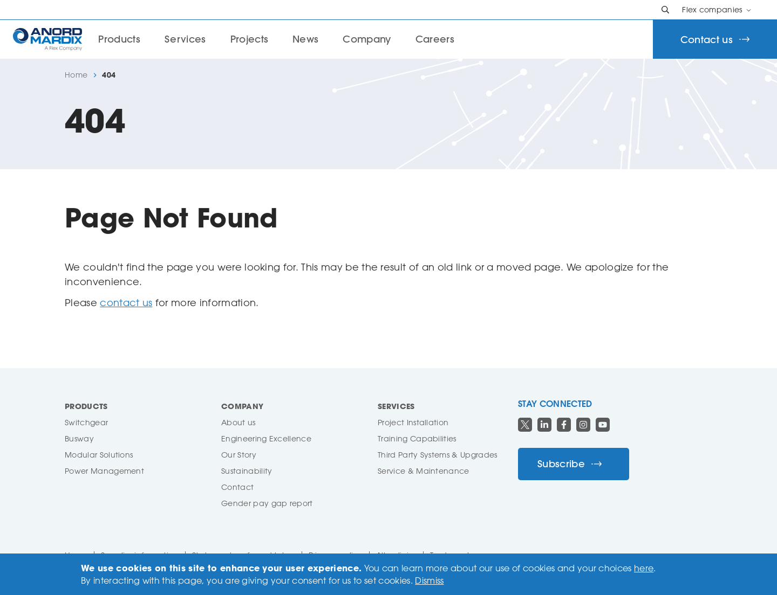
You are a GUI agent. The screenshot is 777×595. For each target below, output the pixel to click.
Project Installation (413, 422)
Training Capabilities (417, 438)
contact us (126, 302)
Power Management (104, 470)
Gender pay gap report (267, 503)
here (643, 568)
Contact (237, 487)
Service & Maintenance (423, 470)
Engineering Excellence (266, 438)
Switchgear (86, 422)
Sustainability (246, 470)
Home (76, 75)
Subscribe (569, 464)
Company (367, 39)
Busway (79, 438)
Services (185, 39)
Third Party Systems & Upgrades (437, 454)
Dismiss (429, 580)
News (305, 39)
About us (238, 422)
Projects (249, 39)
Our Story (238, 454)
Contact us (714, 39)
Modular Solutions (99, 454)
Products (86, 406)
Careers (434, 39)
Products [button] (119, 39)
